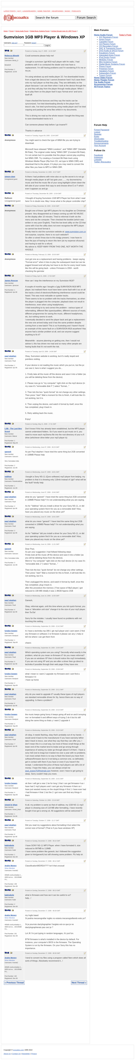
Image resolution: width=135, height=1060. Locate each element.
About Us (7, 1054)
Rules (96, 136)
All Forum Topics (102, 87)
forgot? (34, 43)
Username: (14, 44)
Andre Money (11, 866)
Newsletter (26, 1054)
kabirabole (9, 845)
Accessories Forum (103, 84)
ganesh (8, 452)
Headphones (57, 11)
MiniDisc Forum (106, 60)
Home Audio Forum (103, 35)
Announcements (101, 143)
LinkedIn (98, 160)
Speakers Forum (106, 71)
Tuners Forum (105, 75)
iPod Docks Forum (107, 57)
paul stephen (10, 356)
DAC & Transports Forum (110, 48)
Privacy (34, 1054)
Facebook (98, 155)
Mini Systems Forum (108, 62)
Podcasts (76, 11)
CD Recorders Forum (108, 46)
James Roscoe (11, 280)
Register (98, 134)
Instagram (98, 157)
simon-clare (10, 176)
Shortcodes (99, 139)
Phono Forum (105, 66)
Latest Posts (10, 11)
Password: (34, 44)
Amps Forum (105, 39)
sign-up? (14, 43)
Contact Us (16, 1054)
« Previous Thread (14, 982)
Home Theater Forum (104, 80)
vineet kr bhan (11, 805)
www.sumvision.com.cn (75, 232)
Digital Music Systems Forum (112, 64)
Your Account (100, 145)
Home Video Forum (103, 78)
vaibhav (8, 476)
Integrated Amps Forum (109, 55)
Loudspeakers (29, 11)
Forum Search (86, 17)
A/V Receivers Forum (108, 37)
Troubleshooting (101, 141)
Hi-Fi (19, 11)
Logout (97, 132)
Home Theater (43, 11)
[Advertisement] (45, 1016)
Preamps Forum (106, 69)
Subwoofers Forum (107, 73)
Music (67, 11)
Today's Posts (125, 35)
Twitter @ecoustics (102, 162)
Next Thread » (79, 982)
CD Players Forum (107, 44)
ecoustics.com (18, 1050)
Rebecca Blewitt (12, 55)
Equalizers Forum (107, 53)
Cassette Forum (106, 42)
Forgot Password (101, 130)
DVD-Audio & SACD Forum (111, 51)
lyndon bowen (11, 631)
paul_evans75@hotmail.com (37, 771)
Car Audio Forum (102, 82)
